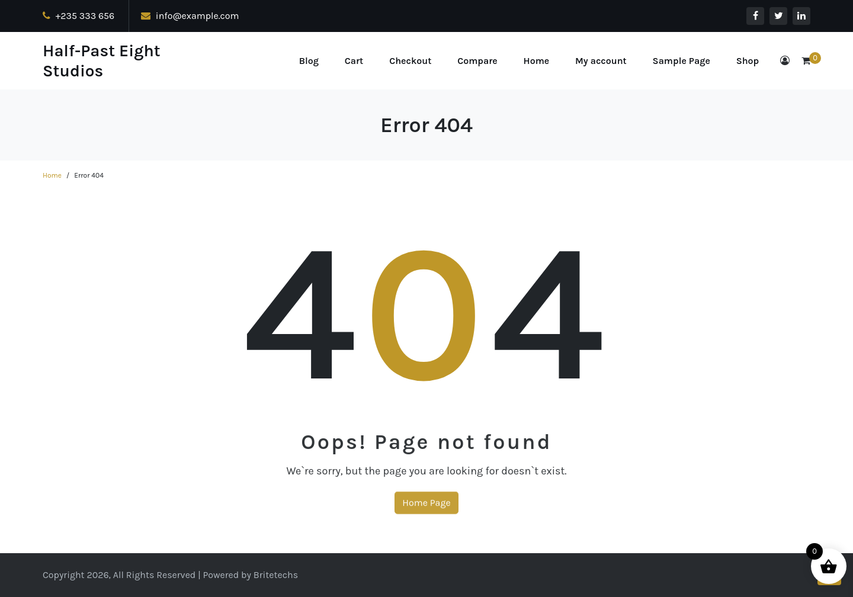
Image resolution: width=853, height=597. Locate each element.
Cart (354, 60)
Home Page (426, 512)
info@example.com (190, 15)
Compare (477, 60)
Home (537, 60)
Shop (747, 60)
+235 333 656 (78, 15)
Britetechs (276, 574)
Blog (309, 60)
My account (601, 60)
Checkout (410, 60)
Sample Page (681, 60)
